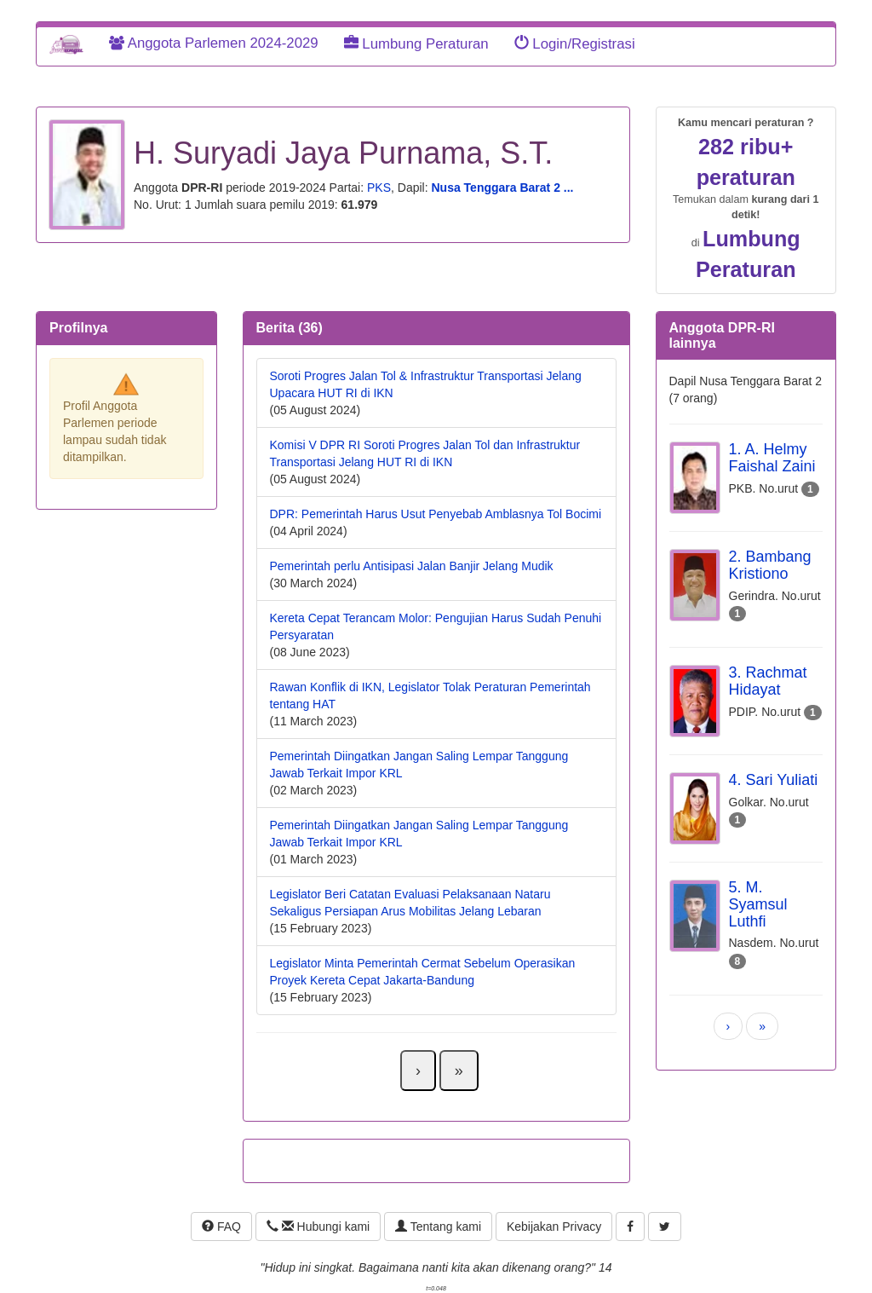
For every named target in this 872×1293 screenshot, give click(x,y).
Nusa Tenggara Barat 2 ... (502, 187)
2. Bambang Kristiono (770, 565)
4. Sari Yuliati (773, 779)
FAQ (221, 1226)
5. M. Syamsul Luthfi (758, 904)
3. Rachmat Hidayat (768, 681)
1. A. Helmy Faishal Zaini (772, 458)
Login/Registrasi (574, 44)
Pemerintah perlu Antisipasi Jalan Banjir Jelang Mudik (412, 566)
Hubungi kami (318, 1226)
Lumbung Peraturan (416, 44)
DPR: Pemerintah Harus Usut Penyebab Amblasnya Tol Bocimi (436, 514)
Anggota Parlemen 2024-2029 (213, 43)
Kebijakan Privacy (554, 1226)
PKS (379, 187)
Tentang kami (438, 1226)
